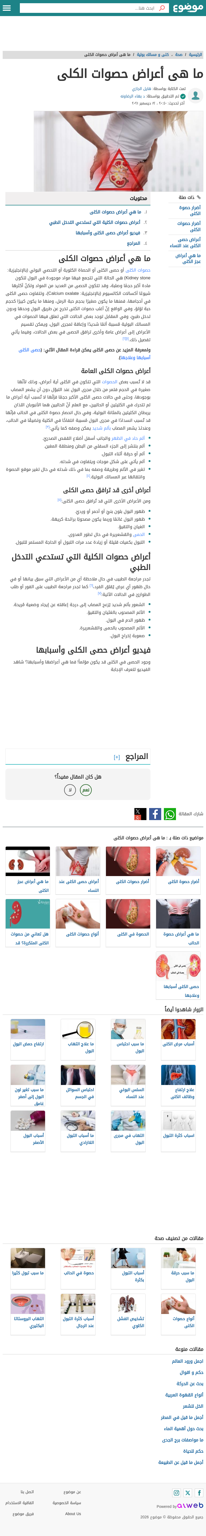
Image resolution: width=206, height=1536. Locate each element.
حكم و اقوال (191, 1372)
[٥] (59, 500)
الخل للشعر (193, 1406)
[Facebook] (199, 1493)
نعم (85, 790)
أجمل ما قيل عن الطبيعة (180, 1462)
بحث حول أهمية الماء (183, 1429)
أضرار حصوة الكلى (190, 211)
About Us (73, 1514)
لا (70, 790)
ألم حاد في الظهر (128, 438)
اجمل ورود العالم (187, 1361)
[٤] (88, 476)
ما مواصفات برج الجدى (182, 1440)
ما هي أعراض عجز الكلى (188, 258)
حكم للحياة (193, 1451)
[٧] (99, 593)
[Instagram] (176, 1493)
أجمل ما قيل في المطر (182, 1417)
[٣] (48, 427)
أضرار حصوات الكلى (189, 226)
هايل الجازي (141, 88)
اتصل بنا (27, 1492)
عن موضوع (72, 1492)
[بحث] (161, 8)
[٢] (124, 338)
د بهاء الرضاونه (132, 96)
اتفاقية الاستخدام (19, 1503)
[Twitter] (187, 1493)
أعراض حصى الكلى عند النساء (185, 242)
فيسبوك (155, 814)
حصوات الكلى (138, 270)
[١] (127, 338)
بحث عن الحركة (189, 1384)
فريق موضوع (23, 1514)
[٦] (91, 585)
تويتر (140, 814)
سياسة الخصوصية (67, 1503)
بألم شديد (101, 428)
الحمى (139, 534)
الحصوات (109, 382)
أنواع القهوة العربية (184, 1395)
